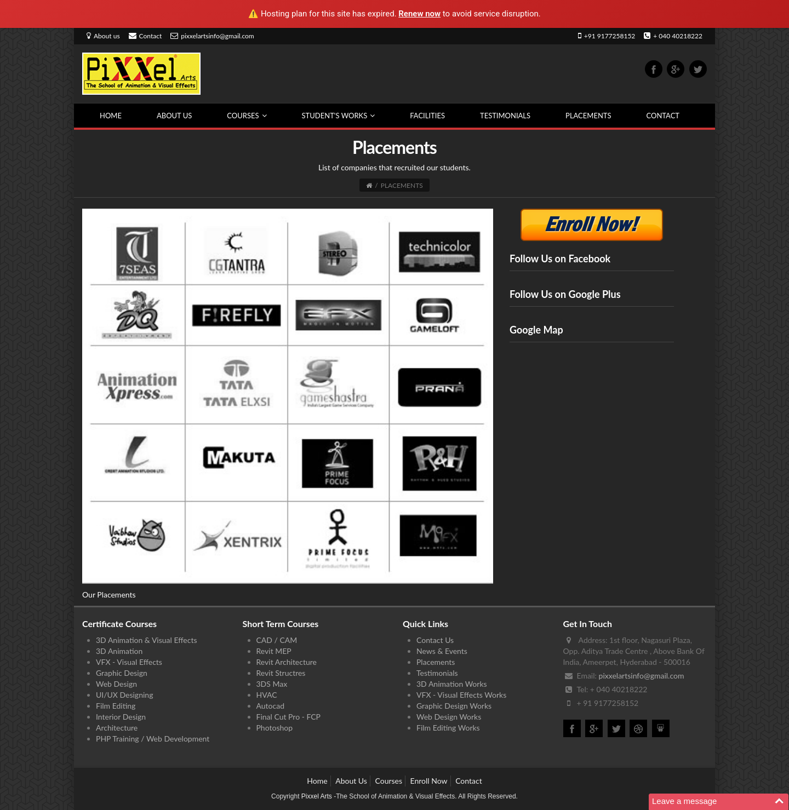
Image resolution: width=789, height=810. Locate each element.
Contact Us (435, 640)
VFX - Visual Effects (129, 662)
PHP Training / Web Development (152, 738)
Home (111, 115)
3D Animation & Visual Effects (146, 640)
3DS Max (272, 683)
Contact (145, 36)
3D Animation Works (451, 683)
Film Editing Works (448, 727)
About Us (174, 115)
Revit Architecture (286, 662)
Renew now (419, 14)
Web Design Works (448, 716)
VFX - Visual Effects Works (461, 694)
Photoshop (274, 727)
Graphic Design (121, 672)
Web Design (116, 683)
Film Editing (115, 705)
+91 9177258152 (607, 36)
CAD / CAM (277, 640)
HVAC (266, 694)
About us (103, 36)
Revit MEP (273, 651)
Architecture (117, 727)
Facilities (427, 115)
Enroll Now (429, 780)
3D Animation (119, 651)
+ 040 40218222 (673, 36)
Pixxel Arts (316, 796)
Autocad (270, 705)
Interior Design (121, 716)
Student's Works (338, 115)
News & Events (441, 651)
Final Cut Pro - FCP (288, 716)
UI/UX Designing (124, 694)
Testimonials (505, 115)
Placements (588, 115)
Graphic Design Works (453, 705)
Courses (246, 115)
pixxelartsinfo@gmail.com (212, 36)
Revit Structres (281, 672)
